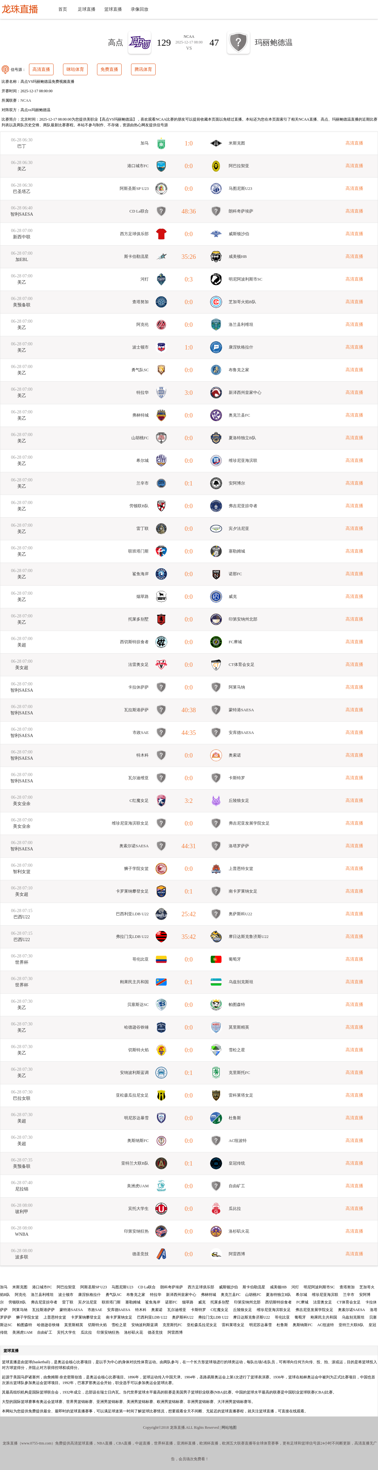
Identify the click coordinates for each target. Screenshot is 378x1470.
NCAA (25, 100)
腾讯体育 (143, 69)
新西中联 (22, 237)
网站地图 (229, 1427)
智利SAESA (21, 214)
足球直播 (86, 9)
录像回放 (139, 9)
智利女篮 (22, 871)
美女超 (21, 667)
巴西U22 (22, 917)
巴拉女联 (22, 1098)
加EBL (21, 259)
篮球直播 (113, 9)
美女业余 (22, 803)
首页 (62, 9)
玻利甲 (21, 1211)
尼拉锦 (21, 1189)
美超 (21, 645)
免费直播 (109, 69)
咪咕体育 (75, 69)
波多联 (21, 1257)
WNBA (22, 1234)
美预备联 (22, 305)
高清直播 (41, 69)
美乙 (21, 169)
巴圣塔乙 (22, 191)
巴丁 (21, 146)
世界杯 (21, 962)
